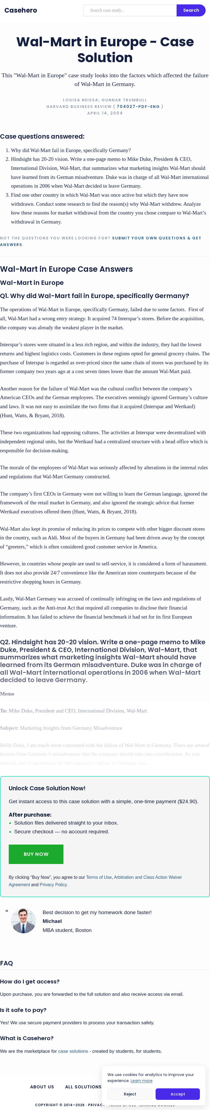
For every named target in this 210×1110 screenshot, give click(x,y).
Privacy (96, 1105)
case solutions (73, 1051)
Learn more (142, 1080)
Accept (178, 1094)
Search (191, 10)
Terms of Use (99, 877)
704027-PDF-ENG (138, 106)
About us (42, 1087)
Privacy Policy (53, 884)
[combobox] (130, 10)
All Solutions (83, 1087)
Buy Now (36, 854)
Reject (130, 1094)
